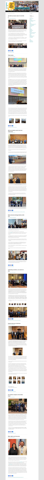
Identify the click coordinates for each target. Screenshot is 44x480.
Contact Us (14, 11)
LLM (30, 27)
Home (8, 11)
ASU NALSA (12, 266)
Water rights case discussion (14, 436)
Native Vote (31, 29)
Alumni (10, 266)
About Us (11, 11)
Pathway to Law (31, 30)
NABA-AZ (19, 320)
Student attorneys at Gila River (14, 323)
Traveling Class (31, 36)
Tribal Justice (10, 55)
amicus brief (10, 464)
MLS (30, 28)
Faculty (30, 23)
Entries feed (31, 40)
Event (17, 320)
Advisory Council (11, 320)
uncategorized (31, 37)
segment (11, 232)
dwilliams (15, 18)
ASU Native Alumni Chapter (32, 20)
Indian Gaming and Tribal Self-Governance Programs (17, 477)
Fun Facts (17, 11)
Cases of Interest (31, 21)
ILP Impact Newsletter (24, 11)
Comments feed (31, 41)
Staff (22, 477)
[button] (26, 45)
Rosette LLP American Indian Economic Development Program (33, 33)
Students (31, 35)
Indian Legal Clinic (14, 391)
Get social (20, 11)
